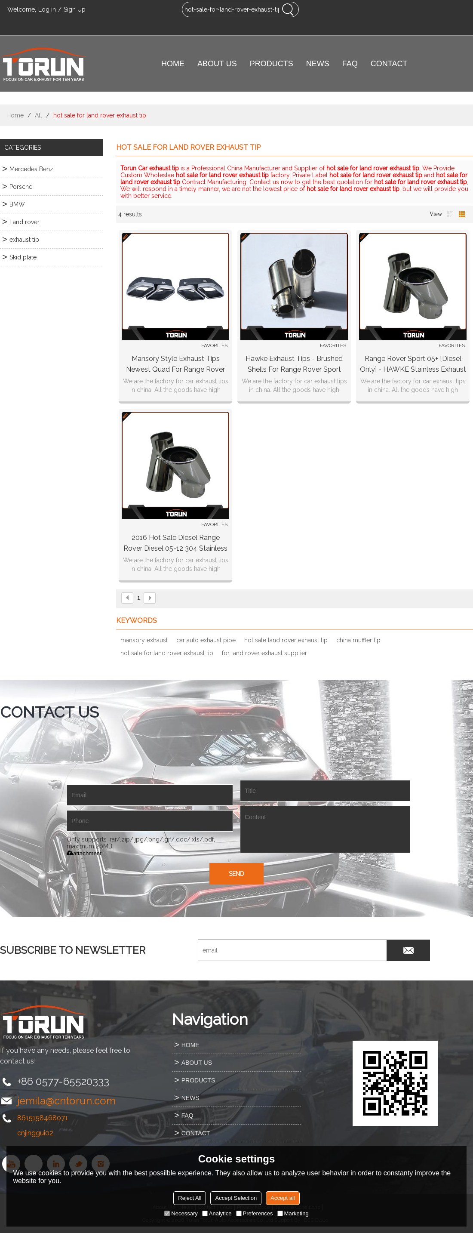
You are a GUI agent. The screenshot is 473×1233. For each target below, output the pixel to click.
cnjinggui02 (35, 1133)
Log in (47, 9)
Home (15, 115)
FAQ (350, 63)
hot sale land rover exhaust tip (286, 640)
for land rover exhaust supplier (264, 653)
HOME (172, 63)
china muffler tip (358, 640)
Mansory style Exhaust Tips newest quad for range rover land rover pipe (175, 364)
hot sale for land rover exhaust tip (166, 653)
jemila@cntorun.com (66, 1100)
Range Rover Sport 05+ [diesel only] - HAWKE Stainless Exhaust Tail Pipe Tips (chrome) (413, 364)
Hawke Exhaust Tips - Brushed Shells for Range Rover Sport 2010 (294, 364)
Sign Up (75, 9)
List (449, 214)
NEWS (317, 63)
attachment (84, 853)
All (38, 115)
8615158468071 (42, 1118)
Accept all (282, 1198)
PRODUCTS (271, 63)
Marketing (293, 1213)
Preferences (254, 1213)
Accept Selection (236, 1198)
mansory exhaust (144, 640)
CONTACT (389, 63)
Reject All (189, 1198)
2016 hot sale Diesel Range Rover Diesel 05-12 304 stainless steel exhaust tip (175, 543)
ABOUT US (217, 63)
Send (236, 873)
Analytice (217, 1213)
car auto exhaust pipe (206, 640)
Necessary (180, 1213)
